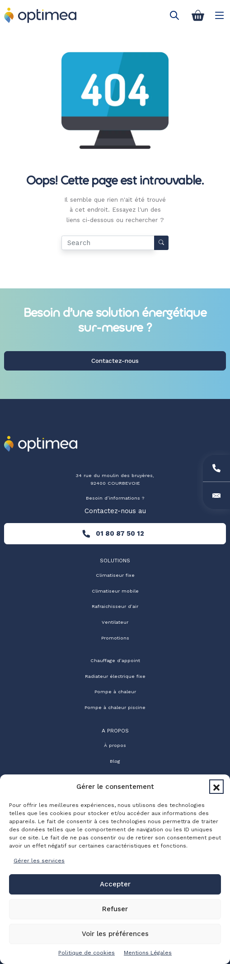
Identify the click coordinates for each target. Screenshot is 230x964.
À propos (115, 745)
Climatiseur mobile (115, 591)
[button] (216, 786)
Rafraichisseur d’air (115, 606)
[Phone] (216, 468)
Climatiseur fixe (115, 575)
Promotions (115, 638)
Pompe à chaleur (115, 692)
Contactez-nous (115, 360)
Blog (115, 761)
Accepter (115, 884)
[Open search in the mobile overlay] (174, 15)
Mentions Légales (148, 953)
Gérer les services (39, 860)
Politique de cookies (86, 953)
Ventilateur (115, 622)
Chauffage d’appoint (115, 660)
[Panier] (198, 15)
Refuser (115, 909)
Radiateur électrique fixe (115, 676)
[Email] (216, 495)
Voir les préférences (115, 934)
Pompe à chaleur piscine (115, 707)
